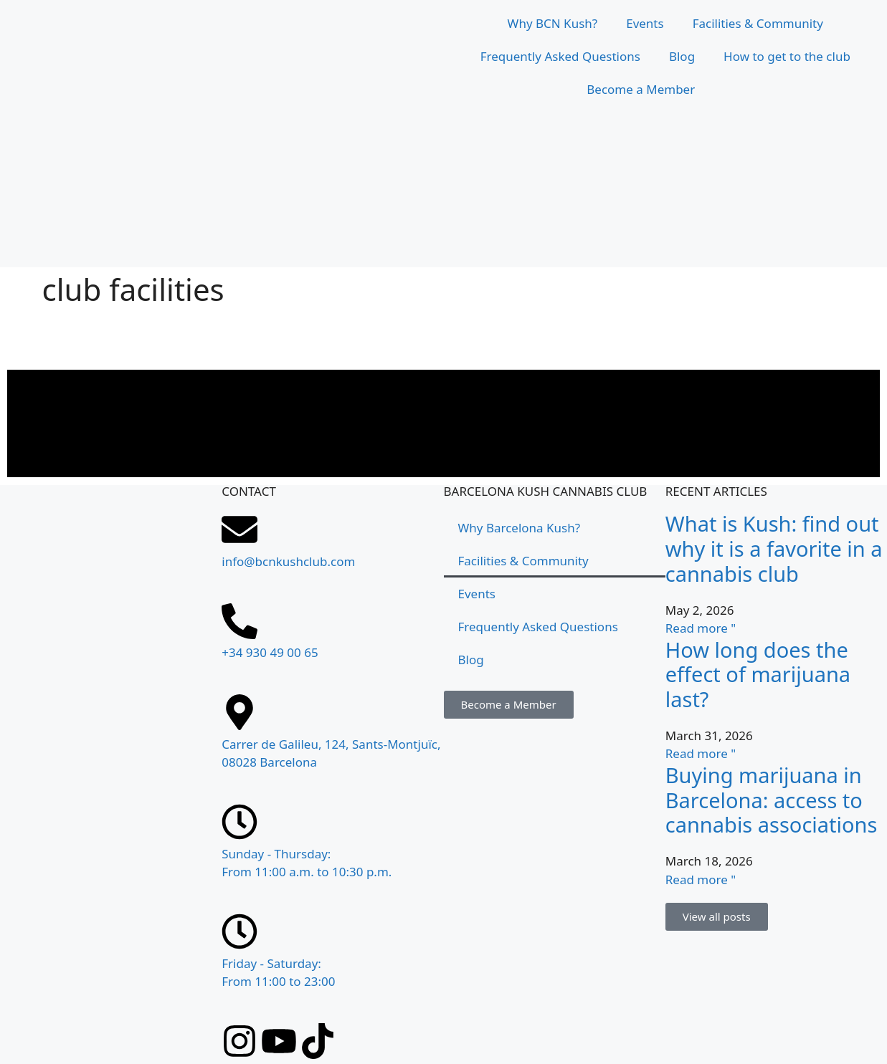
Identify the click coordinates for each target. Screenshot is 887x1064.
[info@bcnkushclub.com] (239, 529)
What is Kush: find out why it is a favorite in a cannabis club (774, 548)
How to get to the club (787, 56)
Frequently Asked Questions (560, 56)
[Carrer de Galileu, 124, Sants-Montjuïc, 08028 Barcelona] (111, 828)
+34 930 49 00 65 (270, 652)
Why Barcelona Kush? (519, 527)
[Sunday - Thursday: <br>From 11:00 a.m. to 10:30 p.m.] (239, 822)
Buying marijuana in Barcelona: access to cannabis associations (771, 800)
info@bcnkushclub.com (288, 561)
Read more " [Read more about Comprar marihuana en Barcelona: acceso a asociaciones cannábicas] (700, 879)
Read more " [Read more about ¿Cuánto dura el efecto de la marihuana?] (700, 753)
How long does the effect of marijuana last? (757, 675)
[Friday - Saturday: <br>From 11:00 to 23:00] (239, 931)
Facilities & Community (758, 23)
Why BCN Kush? (553, 23)
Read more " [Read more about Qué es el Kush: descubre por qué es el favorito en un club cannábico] (700, 628)
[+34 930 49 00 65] (239, 621)
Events (644, 23)
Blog (682, 56)
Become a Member (641, 89)
